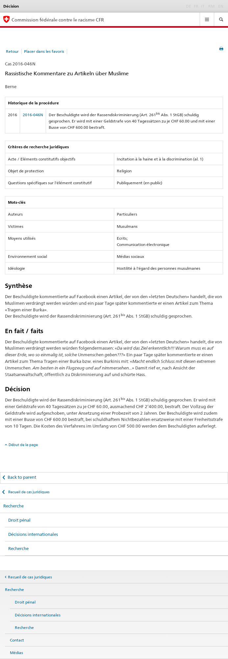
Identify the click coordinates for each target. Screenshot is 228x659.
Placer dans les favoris (44, 51)
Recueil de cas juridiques (28, 492)
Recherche (13, 505)
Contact (17, 640)
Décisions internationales (33, 534)
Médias (16, 652)
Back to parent (22, 477)
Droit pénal (19, 520)
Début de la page (23, 444)
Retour (12, 51)
